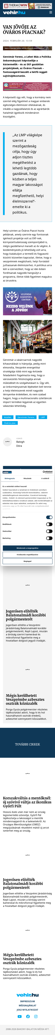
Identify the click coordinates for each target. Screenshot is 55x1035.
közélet (7, 417)
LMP (43, 417)
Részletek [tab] (27, 478)
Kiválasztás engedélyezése (27, 555)
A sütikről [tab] (45, 478)
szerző (19, 438)
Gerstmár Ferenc (26, 417)
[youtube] (20, 1017)
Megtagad (27, 561)
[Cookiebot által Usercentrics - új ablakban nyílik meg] (42, 472)
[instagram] (35, 1017)
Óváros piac (10, 423)
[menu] (50, 12)
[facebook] (28, 1017)
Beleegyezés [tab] (10, 478)
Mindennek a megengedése (27, 548)
